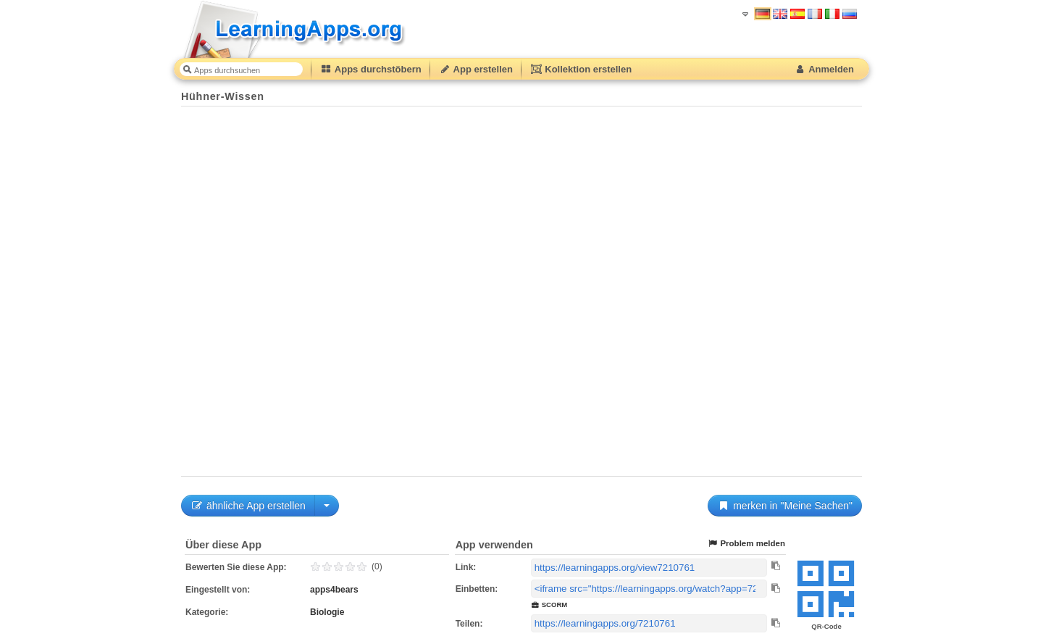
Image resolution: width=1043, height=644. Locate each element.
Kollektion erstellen (581, 69)
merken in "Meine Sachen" (785, 505)
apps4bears (334, 590)
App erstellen (476, 69)
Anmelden (824, 69)
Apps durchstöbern (371, 69)
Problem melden (746, 543)
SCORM (549, 605)
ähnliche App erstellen (248, 505)
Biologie (327, 612)
